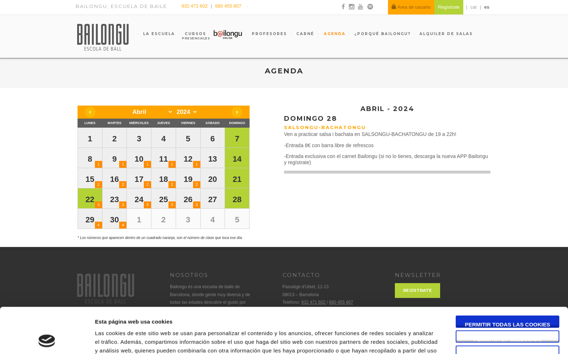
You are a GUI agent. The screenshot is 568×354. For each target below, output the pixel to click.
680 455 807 (228, 6)
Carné (304, 33)
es (486, 7)
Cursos (192, 35)
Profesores (268, 33)
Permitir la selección (508, 297)
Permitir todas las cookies (507, 281)
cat (474, 7)
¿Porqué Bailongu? (382, 33)
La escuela (158, 33)
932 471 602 (195, 6)
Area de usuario (411, 7)
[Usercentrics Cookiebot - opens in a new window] (47, 339)
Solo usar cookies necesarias (507, 311)
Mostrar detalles (389, 340)
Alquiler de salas (446, 33)
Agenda (334, 33)
